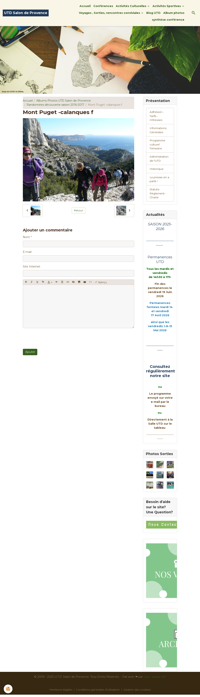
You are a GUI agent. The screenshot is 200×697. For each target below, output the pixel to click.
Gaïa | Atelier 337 (154, 679)
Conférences (103, 6)
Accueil (85, 6)
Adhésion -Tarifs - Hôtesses (157, 116)
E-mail (27, 252)
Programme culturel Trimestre (158, 145)
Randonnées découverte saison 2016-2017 (55, 104)
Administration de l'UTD (159, 160)
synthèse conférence (168, 19)
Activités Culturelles (131, 6)
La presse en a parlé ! (159, 180)
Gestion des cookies (137, 692)
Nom (26, 237)
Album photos (173, 13)
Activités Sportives (167, 6)
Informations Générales (158, 131)
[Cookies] (8, 689)
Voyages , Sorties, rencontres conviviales (110, 13)
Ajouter (30, 352)
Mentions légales (60, 692)
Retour (78, 210)
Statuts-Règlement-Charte (158, 195)
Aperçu (101, 282)
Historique (157, 170)
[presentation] (52, 338)
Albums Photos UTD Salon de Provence (63, 100)
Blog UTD (153, 13)
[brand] (26, 13)
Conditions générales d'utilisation (98, 692)
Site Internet (31, 266)
